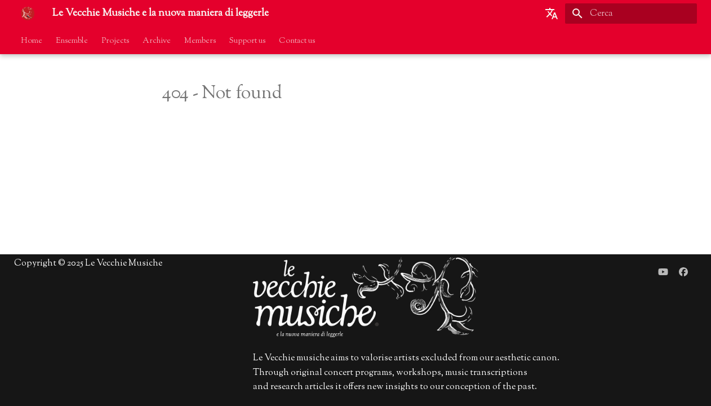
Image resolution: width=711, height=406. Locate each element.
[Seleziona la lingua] (551, 13)
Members (200, 41)
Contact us (297, 41)
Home (31, 41)
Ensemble (72, 41)
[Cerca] (631, 13)
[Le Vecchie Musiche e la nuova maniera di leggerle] (27, 13)
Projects (115, 41)
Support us (247, 41)
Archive (157, 41)
